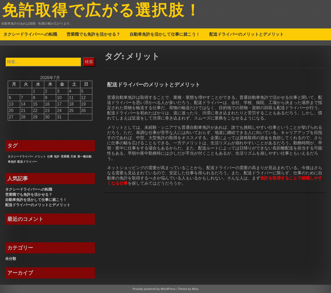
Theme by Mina (188, 288)
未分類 (10, 259)
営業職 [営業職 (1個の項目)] (65, 156)
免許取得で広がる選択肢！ (101, 11)
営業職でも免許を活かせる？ (93, 34)
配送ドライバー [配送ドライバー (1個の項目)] (27, 161)
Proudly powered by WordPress (154, 288)
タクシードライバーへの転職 (30, 34)
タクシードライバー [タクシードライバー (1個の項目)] (20, 156)
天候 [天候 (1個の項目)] (73, 156)
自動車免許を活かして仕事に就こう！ (165, 34)
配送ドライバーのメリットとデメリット (246, 34)
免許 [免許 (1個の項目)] (56, 156)
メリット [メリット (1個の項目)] (40, 156)
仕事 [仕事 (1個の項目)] (50, 156)
